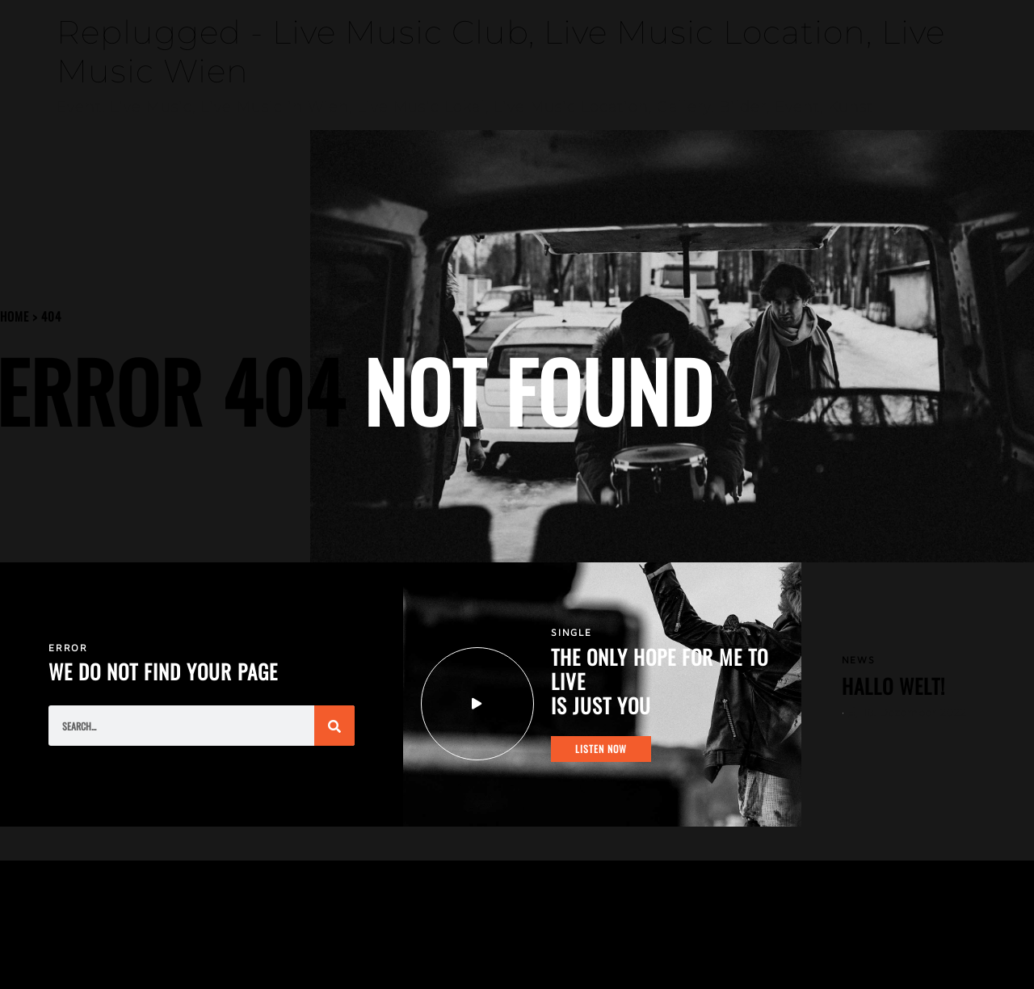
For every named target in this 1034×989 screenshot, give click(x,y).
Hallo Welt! (893, 686)
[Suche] (334, 725)
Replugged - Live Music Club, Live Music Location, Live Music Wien (501, 51)
